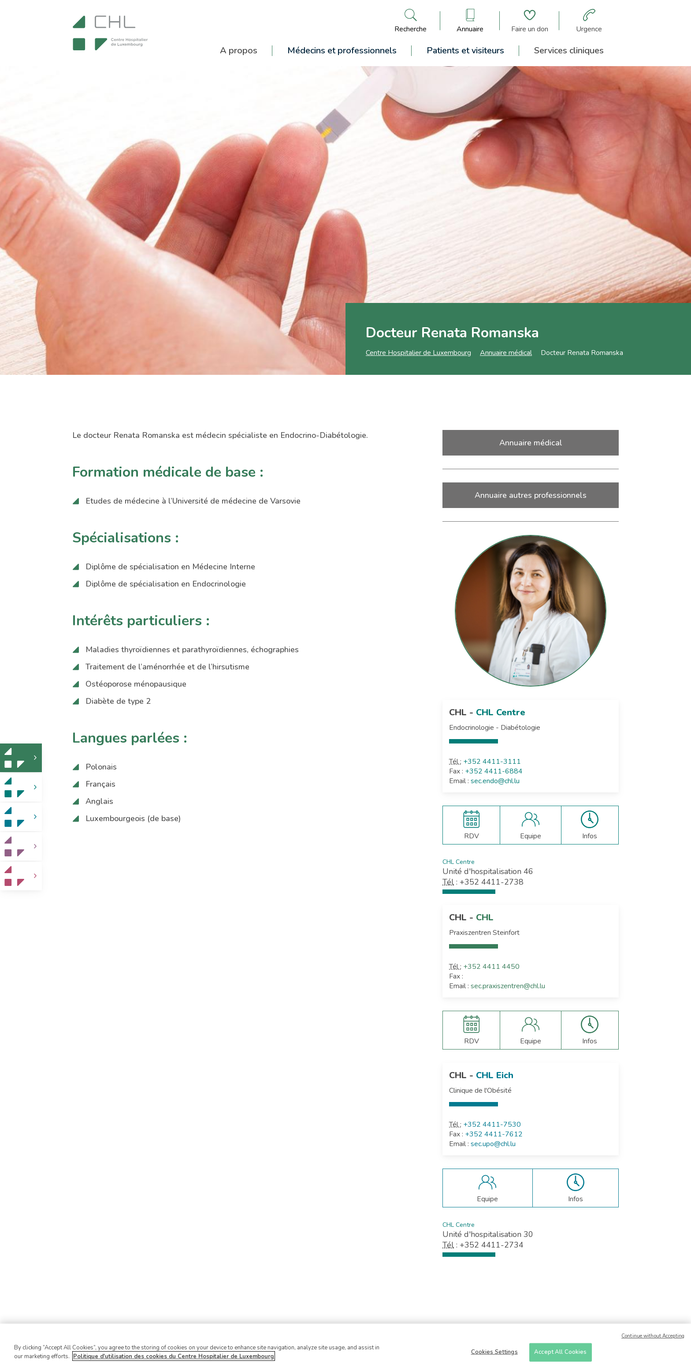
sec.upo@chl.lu (493, 1143)
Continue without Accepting (652, 1339)
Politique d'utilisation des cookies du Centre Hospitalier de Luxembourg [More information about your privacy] (173, 1360)
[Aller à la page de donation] (529, 21)
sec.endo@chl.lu (495, 780)
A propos (238, 50)
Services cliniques (569, 50)
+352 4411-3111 (492, 761)
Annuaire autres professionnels (531, 495)
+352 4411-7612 (494, 1134)
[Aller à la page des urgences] (589, 21)
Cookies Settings (494, 1355)
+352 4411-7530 (492, 1124)
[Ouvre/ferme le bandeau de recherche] (410, 21)
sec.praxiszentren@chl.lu (508, 986)
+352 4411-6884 (494, 771)
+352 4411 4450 (491, 966)
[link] (21, 757)
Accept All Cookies (560, 1355)
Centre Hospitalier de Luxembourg (418, 353)
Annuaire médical (506, 353)
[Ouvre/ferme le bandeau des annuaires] (470, 21)
